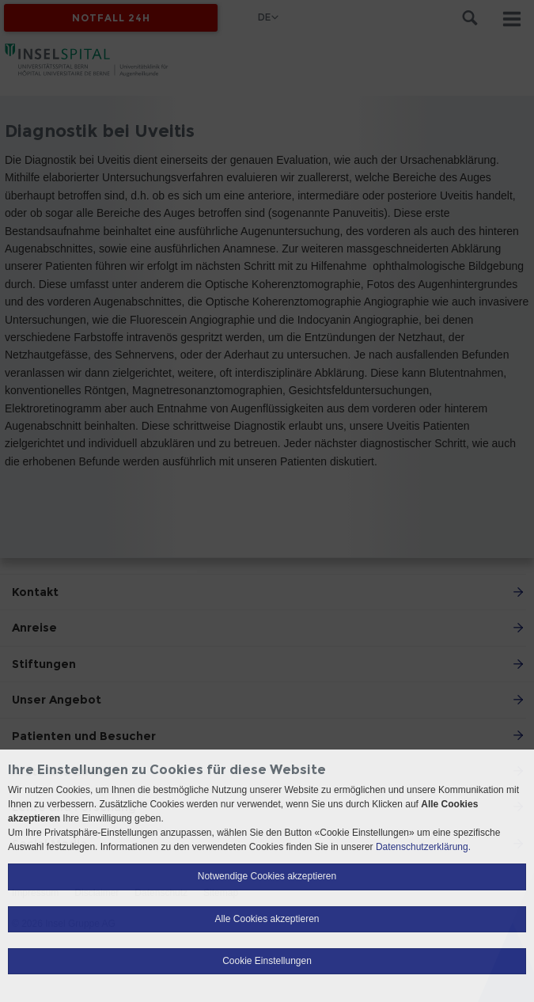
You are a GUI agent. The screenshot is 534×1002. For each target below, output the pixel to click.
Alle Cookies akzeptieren (266, 918)
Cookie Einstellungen (267, 960)
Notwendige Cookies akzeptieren (267, 876)
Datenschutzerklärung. (423, 846)
